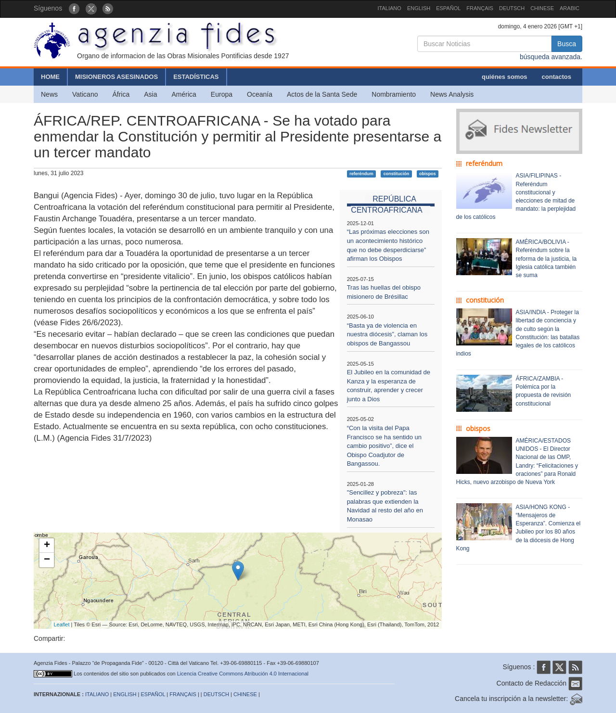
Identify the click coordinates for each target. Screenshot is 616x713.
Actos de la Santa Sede (322, 94)
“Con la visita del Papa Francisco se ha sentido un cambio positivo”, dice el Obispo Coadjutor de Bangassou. (384, 445)
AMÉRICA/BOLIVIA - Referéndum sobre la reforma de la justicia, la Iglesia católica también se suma (546, 259)
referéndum (361, 173)
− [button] (47, 560)
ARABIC (569, 8)
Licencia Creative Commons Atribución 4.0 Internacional (242, 673)
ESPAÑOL (448, 8)
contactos (556, 76)
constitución (397, 173)
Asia (150, 94)
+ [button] (47, 545)
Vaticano (85, 94)
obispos (427, 173)
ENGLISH (418, 8)
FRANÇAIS (479, 8)
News (49, 94)
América (184, 94)
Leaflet (62, 624)
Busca (566, 44)
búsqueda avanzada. (551, 57)
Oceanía (259, 94)
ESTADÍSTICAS (195, 76)
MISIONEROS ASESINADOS (116, 76)
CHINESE (542, 8)
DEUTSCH (512, 8)
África (120, 94)
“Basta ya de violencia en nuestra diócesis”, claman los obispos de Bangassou (387, 334)
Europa (221, 94)
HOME (50, 76)
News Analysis (452, 94)
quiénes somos (504, 76)
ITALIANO (389, 8)
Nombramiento (394, 94)
